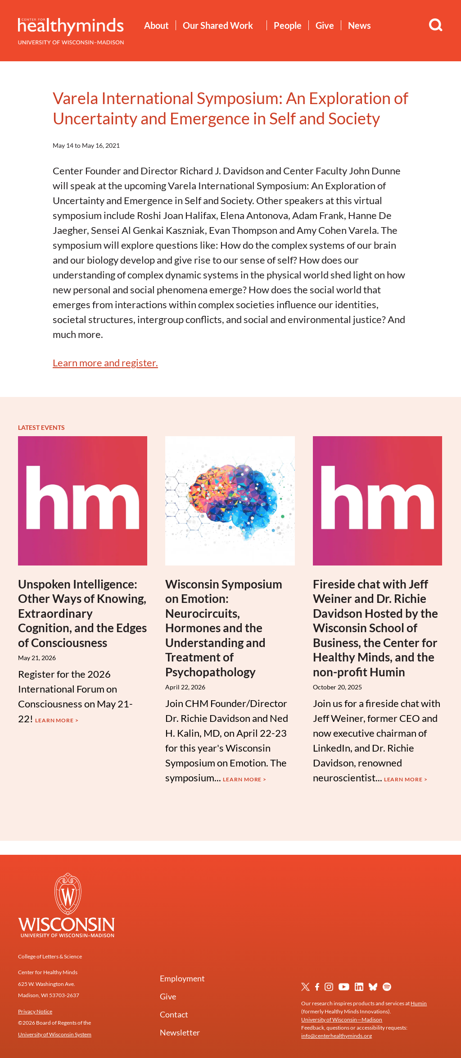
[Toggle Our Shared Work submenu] (260, 25)
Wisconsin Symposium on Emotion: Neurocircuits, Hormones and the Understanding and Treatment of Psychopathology (223, 628)
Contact (174, 1014)
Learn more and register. (105, 362)
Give (325, 25)
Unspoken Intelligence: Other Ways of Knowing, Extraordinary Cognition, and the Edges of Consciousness (82, 613)
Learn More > (57, 720)
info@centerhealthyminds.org (336, 1035)
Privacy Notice (35, 1011)
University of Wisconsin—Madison (341, 1019)
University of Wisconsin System (54, 1034)
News (359, 25)
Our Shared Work (218, 25)
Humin (419, 1003)
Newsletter (180, 1032)
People (288, 25)
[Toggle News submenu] (377, 25)
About (156, 25)
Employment (182, 978)
